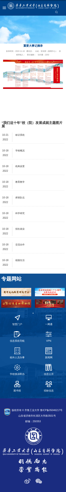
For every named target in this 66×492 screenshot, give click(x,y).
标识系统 (20, 135)
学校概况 (20, 150)
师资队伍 (20, 197)
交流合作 (20, 244)
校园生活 (20, 260)
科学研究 (20, 213)
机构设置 (20, 166)
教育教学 (20, 182)
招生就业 (20, 229)
